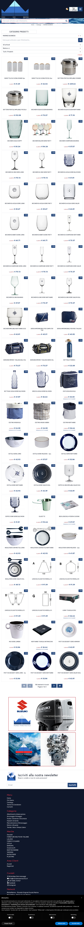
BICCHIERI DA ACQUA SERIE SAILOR (69, 203)
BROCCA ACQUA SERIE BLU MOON (42, 391)
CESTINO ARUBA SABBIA (42, 422)
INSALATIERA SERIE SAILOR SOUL (14, 579)
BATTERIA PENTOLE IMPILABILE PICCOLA (14, 109)
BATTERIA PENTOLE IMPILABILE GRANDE (69, 78)
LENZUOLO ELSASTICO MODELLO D (15, 610)
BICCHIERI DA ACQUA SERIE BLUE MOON (69, 172)
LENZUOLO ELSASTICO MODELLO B (69, 579)
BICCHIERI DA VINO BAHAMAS (14, 297)
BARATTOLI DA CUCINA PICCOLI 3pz (42, 78)
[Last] (59, 686)
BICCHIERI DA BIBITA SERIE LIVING (14, 235)
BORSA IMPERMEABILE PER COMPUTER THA (42, 329)
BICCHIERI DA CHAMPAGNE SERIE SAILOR (69, 266)
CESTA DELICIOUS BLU (69, 391)
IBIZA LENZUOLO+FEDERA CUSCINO (69, 516)
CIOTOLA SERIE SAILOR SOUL (42, 485)
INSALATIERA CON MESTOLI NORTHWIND (42, 548)
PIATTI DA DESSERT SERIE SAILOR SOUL (69, 673)
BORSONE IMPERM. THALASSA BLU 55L (14, 360)
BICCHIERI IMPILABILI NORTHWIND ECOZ (14, 328)
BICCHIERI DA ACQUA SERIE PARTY (42, 203)
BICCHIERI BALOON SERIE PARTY (42, 141)
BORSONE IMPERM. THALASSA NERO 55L (42, 360)
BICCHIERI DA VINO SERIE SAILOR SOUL (69, 297)
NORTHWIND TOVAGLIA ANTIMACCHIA (42, 641)
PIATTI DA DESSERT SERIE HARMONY (69, 641)
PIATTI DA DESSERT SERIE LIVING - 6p (15, 673)
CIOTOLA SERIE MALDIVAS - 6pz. (42, 454)
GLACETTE (42, 516)
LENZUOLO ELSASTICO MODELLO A (42, 579)
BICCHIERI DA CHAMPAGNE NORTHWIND (69, 235)
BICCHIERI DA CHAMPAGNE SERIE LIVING (14, 266)
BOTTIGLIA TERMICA (69, 360)
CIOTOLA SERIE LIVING (14, 454)
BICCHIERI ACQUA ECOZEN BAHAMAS (42, 109)
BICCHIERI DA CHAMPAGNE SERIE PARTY (42, 266)
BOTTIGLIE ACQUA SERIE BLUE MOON (14, 391)
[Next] (54, 686)
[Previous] (30, 686)
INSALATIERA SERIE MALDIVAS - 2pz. (69, 548)
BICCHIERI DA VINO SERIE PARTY (42, 172)
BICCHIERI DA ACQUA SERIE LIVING (15, 203)
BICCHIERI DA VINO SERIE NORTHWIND (42, 297)
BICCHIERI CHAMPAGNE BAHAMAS (69, 141)
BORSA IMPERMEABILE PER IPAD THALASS (69, 328)
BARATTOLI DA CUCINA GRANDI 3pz (14, 78)
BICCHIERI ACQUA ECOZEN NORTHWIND (69, 109)
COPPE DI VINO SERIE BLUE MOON (14, 516)
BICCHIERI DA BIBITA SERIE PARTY (42, 235)
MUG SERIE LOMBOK (14, 641)
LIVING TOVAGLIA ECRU (69, 610)
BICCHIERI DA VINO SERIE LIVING (15, 172)
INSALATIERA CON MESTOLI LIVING (15, 548)
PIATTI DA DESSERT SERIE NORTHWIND (42, 673)
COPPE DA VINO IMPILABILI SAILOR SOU (69, 485)
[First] (24, 686)
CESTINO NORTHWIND (69, 422)
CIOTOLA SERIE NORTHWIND (69, 454)
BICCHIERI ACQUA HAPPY (14, 141)
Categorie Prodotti (19, 32)
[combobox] (35, 21)
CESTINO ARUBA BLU (15, 422)
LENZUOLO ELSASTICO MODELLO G (42, 610)
